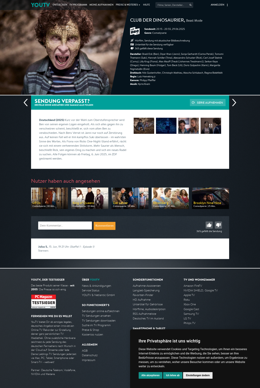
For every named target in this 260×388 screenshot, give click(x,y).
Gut (209, 225)
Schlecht (218, 225)
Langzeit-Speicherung (146, 290)
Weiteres (127, 5)
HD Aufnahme (141, 300)
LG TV (187, 318)
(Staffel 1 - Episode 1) (82, 246)
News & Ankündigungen (96, 286)
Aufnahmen (101, 5)
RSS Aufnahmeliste (144, 314)
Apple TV (189, 295)
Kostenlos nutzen (92, 334)
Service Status (90, 290)
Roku (187, 300)
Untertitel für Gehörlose (148, 304)
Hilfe (146, 5)
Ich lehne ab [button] (173, 375)
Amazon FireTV (193, 286)
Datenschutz (90, 355)
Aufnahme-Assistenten (147, 286)
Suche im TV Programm (96, 325)
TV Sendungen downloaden (99, 320)
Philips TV (189, 323)
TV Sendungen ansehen (96, 316)
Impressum (88, 360)
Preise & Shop (90, 330)
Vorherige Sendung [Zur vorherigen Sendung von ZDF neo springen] (27, 102)
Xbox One (190, 304)
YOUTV (40, 5)
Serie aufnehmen (210, 103)
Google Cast (191, 309)
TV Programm (78, 5)
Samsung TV (191, 314)
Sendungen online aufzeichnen (101, 311)
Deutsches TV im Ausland (148, 318)
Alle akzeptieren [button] (151, 375)
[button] (227, 5)
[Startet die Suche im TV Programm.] (174, 5)
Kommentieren (104, 226)
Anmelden (217, 5)
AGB (85, 350)
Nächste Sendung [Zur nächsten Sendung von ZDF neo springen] (232, 102)
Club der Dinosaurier (157, 20)
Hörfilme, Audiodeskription (149, 309)
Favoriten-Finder (143, 295)
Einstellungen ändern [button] (198, 375)
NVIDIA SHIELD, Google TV (201, 290)
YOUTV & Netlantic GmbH (98, 295)
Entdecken (60, 5)
